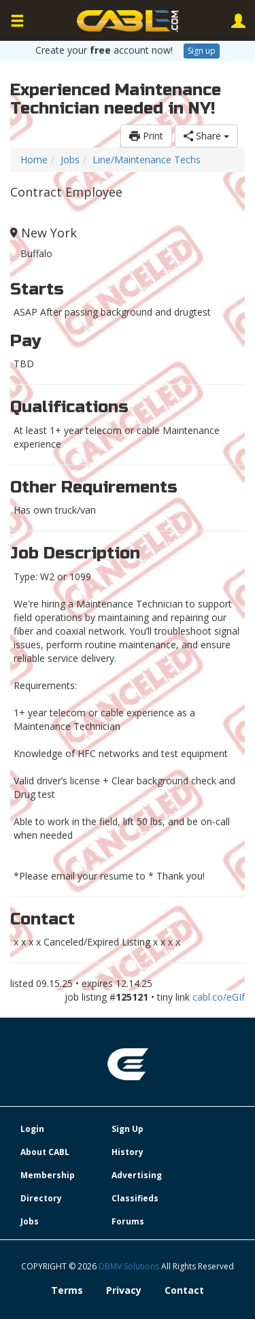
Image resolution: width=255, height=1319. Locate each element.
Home (34, 159)
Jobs (70, 159)
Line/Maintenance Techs (146, 159)
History (127, 1152)
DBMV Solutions (130, 1266)
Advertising (137, 1175)
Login (32, 1129)
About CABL (44, 1152)
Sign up (202, 50)
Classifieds (135, 1198)
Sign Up (127, 1129)
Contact (184, 1290)
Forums (128, 1221)
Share (206, 135)
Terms (67, 1290)
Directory (41, 1198)
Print (146, 135)
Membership (47, 1175)
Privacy (123, 1290)
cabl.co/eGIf (218, 996)
